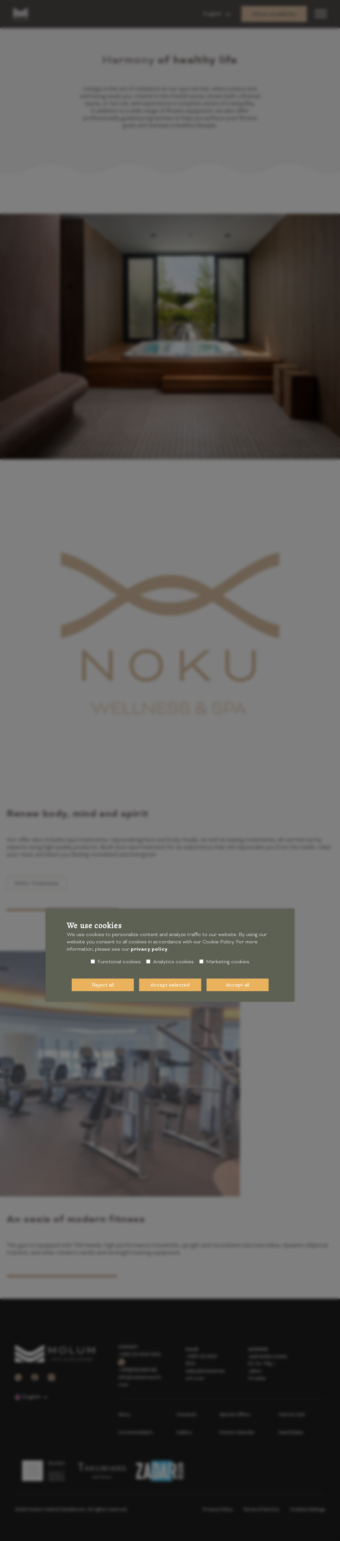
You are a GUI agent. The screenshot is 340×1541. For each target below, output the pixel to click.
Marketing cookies (224, 962)
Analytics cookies (170, 962)
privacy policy (149, 949)
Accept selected (170, 985)
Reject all (103, 985)
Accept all (237, 985)
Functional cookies (116, 962)
